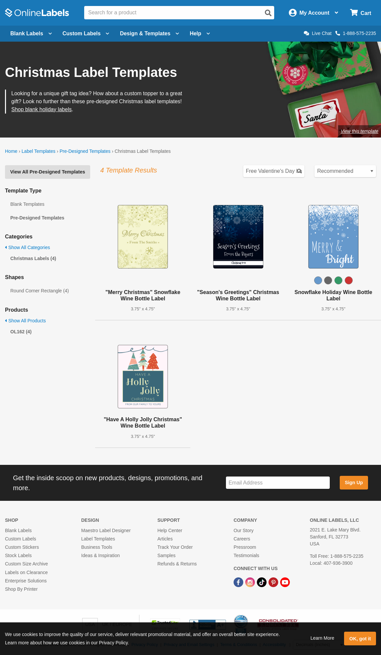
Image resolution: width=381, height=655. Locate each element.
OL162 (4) (21, 331)
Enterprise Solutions (26, 580)
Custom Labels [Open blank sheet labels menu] (86, 33)
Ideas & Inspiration (100, 555)
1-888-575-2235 (355, 33)
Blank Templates (27, 204)
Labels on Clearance (26, 572)
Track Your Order (175, 547)
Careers (242, 538)
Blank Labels (18, 530)
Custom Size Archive (26, 563)
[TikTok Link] (262, 582)
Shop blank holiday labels (41, 109)
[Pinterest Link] (274, 582)
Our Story (244, 530)
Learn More (322, 638)
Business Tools (96, 547)
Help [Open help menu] (200, 33)
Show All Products (25, 320)
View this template (359, 131)
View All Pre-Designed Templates (47, 171)
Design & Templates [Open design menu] (149, 33)
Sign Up (354, 482)
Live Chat (317, 33)
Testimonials (246, 555)
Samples (166, 555)
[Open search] (268, 13)
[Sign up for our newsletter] (278, 483)
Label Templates (39, 151)
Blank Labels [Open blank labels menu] (31, 33)
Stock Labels (18, 555)
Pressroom (245, 547)
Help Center (169, 530)
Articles (165, 538)
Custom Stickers (22, 547)
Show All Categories (27, 247)
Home (11, 151)
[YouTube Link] (285, 582)
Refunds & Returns (177, 563)
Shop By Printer (21, 589)
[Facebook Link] (239, 582)
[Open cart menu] (360, 13)
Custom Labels (20, 538)
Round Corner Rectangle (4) (39, 290)
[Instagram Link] (250, 582)
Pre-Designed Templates (85, 151)
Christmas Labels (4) (33, 258)
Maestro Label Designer (106, 530)
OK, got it (360, 638)
